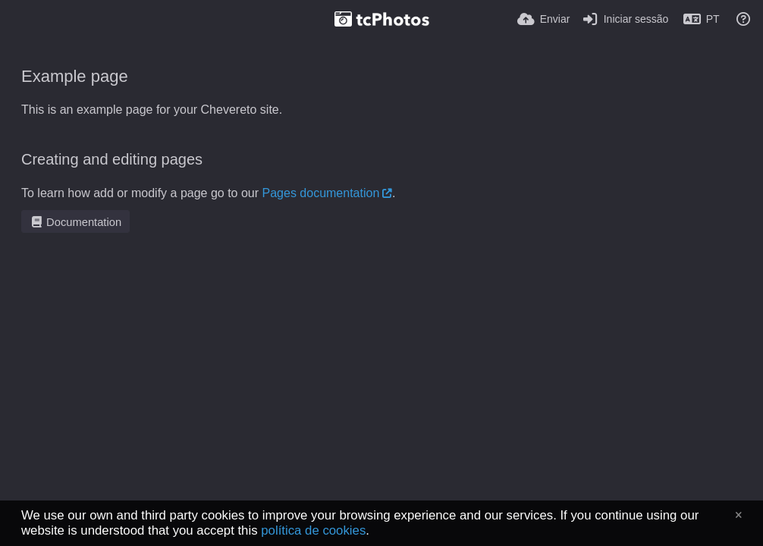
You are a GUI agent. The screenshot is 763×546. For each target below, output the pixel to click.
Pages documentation (321, 193)
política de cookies (313, 530)
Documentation (75, 222)
